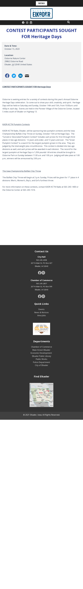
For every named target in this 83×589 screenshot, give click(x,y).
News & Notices (41, 312)
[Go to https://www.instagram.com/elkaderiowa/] (43, 273)
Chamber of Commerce (41, 347)
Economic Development (41, 353)
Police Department (41, 362)
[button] (68, 22)
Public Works (41, 359)
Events (41, 309)
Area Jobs (41, 315)
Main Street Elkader (41, 350)
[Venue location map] (41, 218)
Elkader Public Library (41, 356)
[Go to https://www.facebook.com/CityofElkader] (40, 273)
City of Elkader (41, 365)
